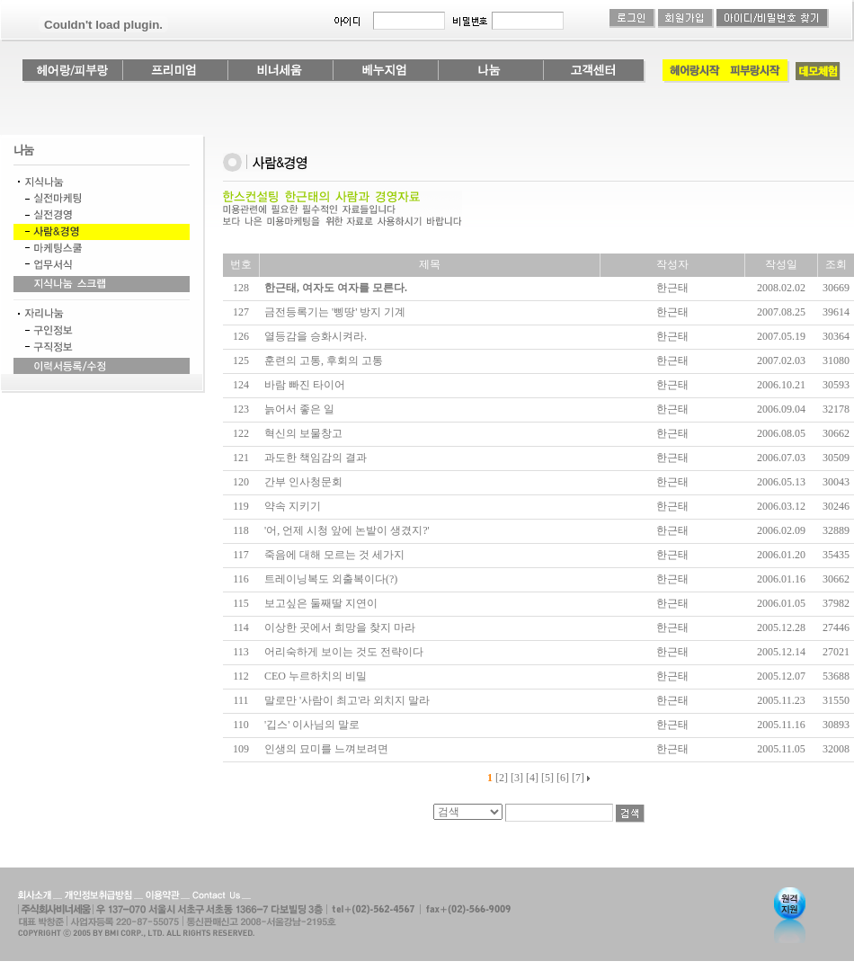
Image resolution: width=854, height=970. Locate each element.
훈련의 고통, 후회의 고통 (323, 360)
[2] (501, 777)
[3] (517, 777)
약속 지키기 (292, 506)
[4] (532, 777)
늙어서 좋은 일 (299, 409)
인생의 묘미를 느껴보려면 (326, 749)
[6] (562, 777)
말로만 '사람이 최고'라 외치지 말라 (347, 700)
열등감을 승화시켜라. (315, 336)
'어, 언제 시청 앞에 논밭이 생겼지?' (347, 530)
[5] (547, 777)
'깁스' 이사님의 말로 (312, 724)
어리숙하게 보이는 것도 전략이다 (343, 651)
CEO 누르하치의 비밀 (315, 676)
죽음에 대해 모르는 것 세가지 (334, 554)
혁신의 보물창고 (303, 433)
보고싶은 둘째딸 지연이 (321, 603)
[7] (578, 777)
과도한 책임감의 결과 (315, 457)
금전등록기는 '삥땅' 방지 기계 (334, 312)
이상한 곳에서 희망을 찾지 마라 (339, 627)
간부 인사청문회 (303, 482)
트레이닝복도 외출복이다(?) (330, 579)
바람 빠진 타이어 (304, 384)
